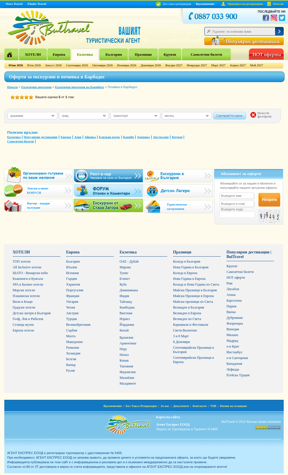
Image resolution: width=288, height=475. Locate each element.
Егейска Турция (237, 375)
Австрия (72, 313)
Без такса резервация (173, 3)
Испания (72, 273)
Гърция (71, 279)
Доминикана (129, 290)
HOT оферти (235, 278)
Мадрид (232, 341)
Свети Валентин (185, 330)
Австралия (161, 137)
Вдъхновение (205, 3)
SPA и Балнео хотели (28, 284)
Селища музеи (23, 325)
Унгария (72, 302)
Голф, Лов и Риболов (28, 319)
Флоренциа (234, 323)
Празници (143, 54)
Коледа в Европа (185, 273)
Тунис (124, 273)
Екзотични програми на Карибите (79, 87)
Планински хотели (26, 296)
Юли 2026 (34, 65)
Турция (71, 319)
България (113, 54)
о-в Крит (232, 346)
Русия (70, 371)
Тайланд (126, 302)
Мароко (125, 267)
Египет (125, 279)
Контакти (199, 406)
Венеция (232, 329)
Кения (124, 360)
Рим (229, 283)
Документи (181, 406)
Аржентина (128, 343)
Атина (230, 295)
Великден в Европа (187, 313)
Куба (123, 284)
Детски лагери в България (32, 313)
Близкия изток (109, 137)
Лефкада (232, 369)
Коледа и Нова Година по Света (196, 284)
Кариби (128, 137)
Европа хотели (23, 330)
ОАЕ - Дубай (129, 261)
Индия (124, 296)
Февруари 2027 (197, 65)
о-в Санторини (237, 358)
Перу (123, 349)
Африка (90, 137)
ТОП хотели (21, 261)
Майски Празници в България (195, 290)
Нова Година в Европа (189, 279)
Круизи (170, 54)
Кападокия (234, 364)
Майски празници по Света (193, 302)
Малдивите (128, 383)
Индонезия (128, 372)
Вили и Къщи (22, 302)
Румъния (72, 348)
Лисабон (232, 289)
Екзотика (85, 54)
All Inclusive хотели (27, 267)
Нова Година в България (190, 267)
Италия (71, 267)
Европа (59, 54)
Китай (124, 330)
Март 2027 (218, 65)
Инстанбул (234, 352)
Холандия (73, 353)
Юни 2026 (16, 65)
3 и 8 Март (181, 336)
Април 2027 (238, 65)
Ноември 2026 (126, 65)
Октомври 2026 (102, 65)
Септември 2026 (77, 65)
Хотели (278, 3)
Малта (71, 336)
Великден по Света (187, 319)
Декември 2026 (151, 65)
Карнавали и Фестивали (190, 325)
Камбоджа (127, 307)
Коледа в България (186, 261)
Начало (12, 87)
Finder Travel (37, 3)
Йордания (127, 325)
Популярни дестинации (40, 137)
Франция (72, 296)
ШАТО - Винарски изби (30, 273)
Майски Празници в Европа (193, 296)
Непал (124, 355)
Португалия (74, 290)
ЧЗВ (213, 406)
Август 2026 (53, 65)
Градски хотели (24, 307)
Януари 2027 (174, 65)
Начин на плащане (233, 406)
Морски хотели (24, 290)
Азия (77, 137)
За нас (164, 406)
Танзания (126, 366)
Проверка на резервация (245, 3)
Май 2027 (256, 65)
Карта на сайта (168, 417)
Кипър (71, 365)
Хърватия (73, 284)
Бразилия (126, 338)
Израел (125, 319)
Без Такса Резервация (141, 406)
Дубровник (234, 318)
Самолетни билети (206, 54)
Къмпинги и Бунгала (28, 279)
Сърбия (71, 330)
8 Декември (181, 342)
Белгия (71, 359)
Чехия (70, 307)
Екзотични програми (36, 87)
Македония (74, 342)
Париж (231, 306)
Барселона (234, 300)
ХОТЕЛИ (33, 54)
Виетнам (126, 313)
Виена (231, 312)
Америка (143, 137)
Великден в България (188, 307)
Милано (232, 335)
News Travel (14, 3)
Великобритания (78, 325)
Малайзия (127, 378)
